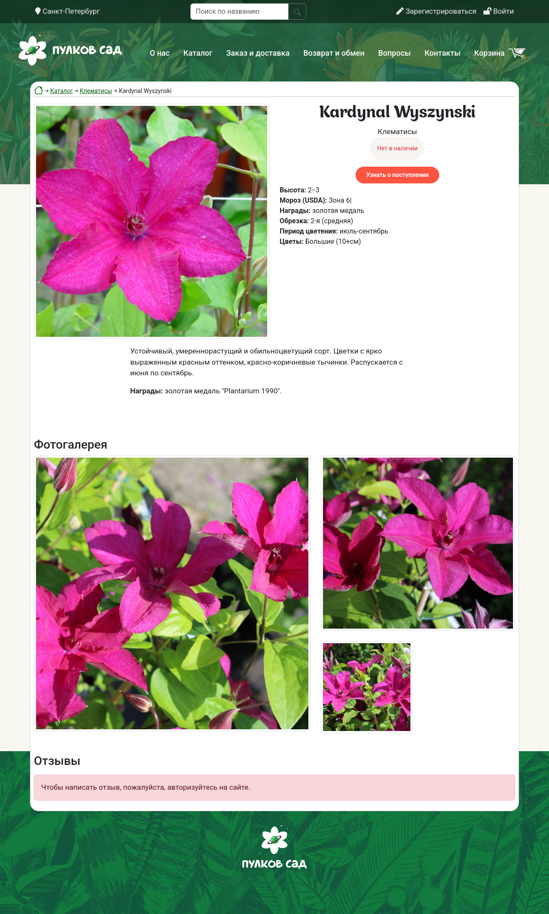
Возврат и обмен (333, 52)
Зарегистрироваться (436, 11)
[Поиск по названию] (239, 11)
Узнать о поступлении (397, 174)
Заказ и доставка (258, 52)
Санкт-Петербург (67, 11)
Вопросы (394, 52)
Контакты (443, 52)
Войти (498, 11)
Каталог (198, 52)
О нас (159, 52)
